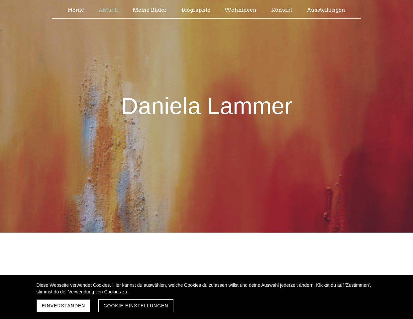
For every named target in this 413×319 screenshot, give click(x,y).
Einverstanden (63, 305)
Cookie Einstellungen (135, 305)
